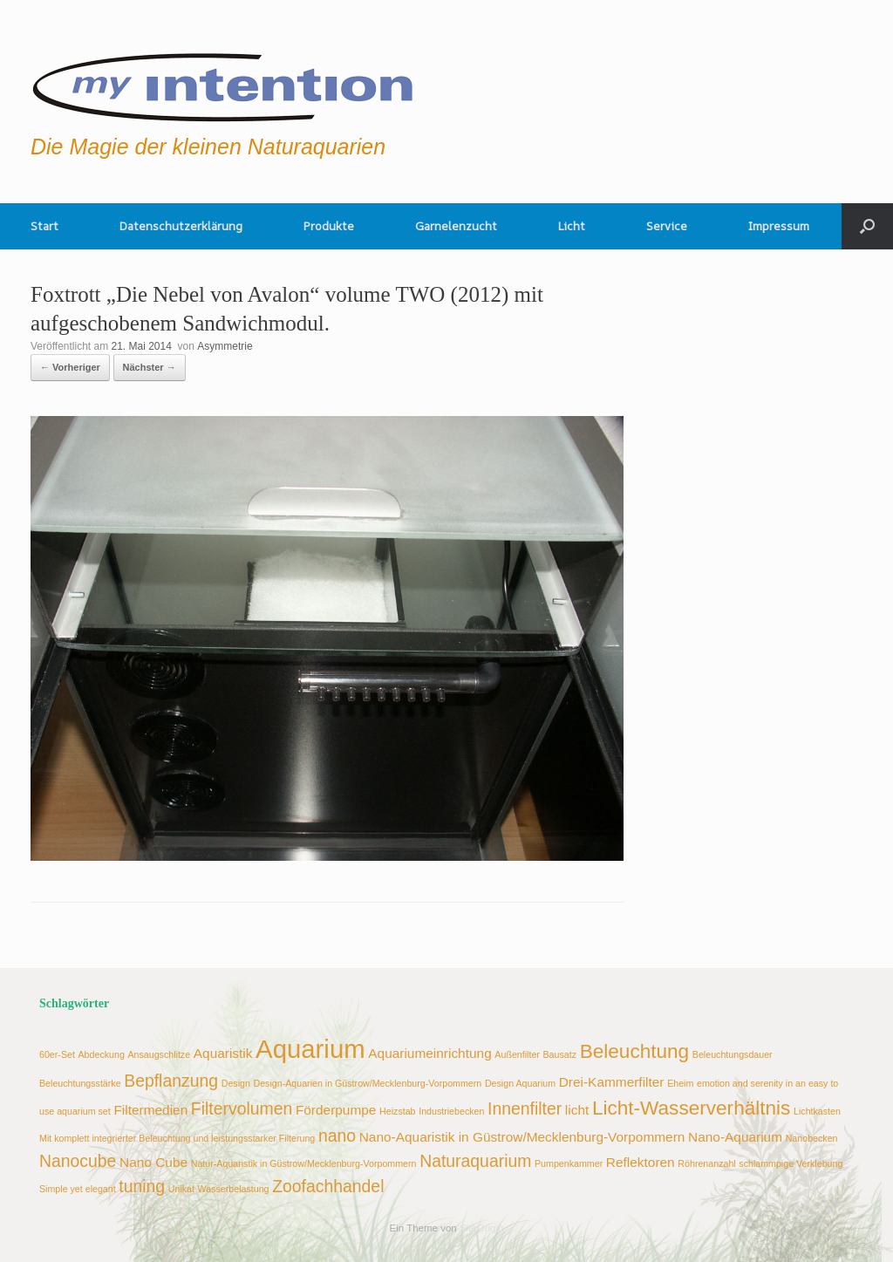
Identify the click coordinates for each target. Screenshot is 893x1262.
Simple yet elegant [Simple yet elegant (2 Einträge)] (77, 1189)
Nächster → (149, 367)
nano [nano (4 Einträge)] (337, 1135)
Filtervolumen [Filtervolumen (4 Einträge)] (241, 1108)
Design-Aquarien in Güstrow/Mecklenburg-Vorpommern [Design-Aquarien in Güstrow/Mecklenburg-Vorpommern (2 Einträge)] (367, 1083)
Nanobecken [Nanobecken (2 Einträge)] (812, 1138)
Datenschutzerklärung (180, 226)
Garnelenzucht (456, 226)
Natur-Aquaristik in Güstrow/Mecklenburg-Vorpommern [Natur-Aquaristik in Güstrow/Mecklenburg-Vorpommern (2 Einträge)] (304, 1163)
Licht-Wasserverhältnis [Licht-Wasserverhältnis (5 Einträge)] (691, 1108)
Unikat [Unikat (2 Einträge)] (181, 1189)
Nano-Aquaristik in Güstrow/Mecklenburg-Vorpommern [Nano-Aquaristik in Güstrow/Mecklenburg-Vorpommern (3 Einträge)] (522, 1136)
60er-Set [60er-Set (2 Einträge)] (57, 1054)
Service (666, 226)
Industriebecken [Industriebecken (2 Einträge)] (451, 1111)
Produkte (328, 226)
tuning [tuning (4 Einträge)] (142, 1186)
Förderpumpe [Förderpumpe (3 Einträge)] (336, 1109)
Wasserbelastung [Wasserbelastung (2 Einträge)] (233, 1189)
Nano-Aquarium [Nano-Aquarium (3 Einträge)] (735, 1136)
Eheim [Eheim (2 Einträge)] (680, 1083)
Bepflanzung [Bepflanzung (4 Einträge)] (171, 1080)
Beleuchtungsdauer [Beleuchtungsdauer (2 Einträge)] (732, 1054)
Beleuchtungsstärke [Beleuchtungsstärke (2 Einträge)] (80, 1083)
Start (44, 226)
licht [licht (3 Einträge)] (577, 1109)
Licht (571, 226)
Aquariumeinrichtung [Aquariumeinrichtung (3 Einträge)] (429, 1053)
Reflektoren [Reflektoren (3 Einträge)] (640, 1162)
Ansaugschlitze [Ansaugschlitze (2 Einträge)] (158, 1054)
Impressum (778, 226)
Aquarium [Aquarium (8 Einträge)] (310, 1048)
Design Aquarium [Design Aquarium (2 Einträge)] (520, 1083)
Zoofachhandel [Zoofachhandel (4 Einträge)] (328, 1186)
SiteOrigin (482, 1228)
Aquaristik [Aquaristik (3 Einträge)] (223, 1053)
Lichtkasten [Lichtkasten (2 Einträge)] (817, 1111)
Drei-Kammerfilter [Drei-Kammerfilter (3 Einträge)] (612, 1081)
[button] (867, 226)
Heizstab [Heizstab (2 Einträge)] (397, 1111)
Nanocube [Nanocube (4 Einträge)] (77, 1160)
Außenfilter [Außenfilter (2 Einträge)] (517, 1054)
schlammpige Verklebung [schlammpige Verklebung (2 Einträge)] (790, 1163)
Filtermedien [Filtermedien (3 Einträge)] (150, 1109)
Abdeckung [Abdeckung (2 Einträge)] (101, 1054)
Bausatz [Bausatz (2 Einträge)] (560, 1054)
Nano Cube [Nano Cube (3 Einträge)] (153, 1162)
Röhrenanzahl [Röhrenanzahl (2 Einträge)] (706, 1163)
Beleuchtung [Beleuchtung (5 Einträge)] (635, 1051)
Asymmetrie (224, 346)
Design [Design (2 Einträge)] (236, 1083)
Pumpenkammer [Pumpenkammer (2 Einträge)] (569, 1163)
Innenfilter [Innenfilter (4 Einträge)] (524, 1108)
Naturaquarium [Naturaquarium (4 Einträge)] (475, 1160)
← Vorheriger (70, 367)
